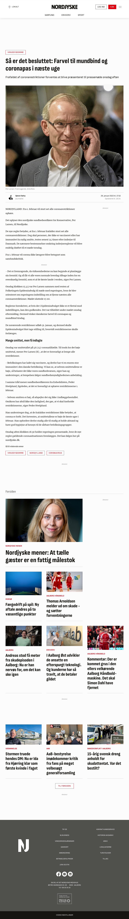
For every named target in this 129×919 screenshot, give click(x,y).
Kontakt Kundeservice (105, 829)
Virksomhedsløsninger (64, 841)
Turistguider (105, 853)
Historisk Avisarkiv (105, 835)
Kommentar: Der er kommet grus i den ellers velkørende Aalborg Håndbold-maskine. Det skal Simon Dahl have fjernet (102, 673)
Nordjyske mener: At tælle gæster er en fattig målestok (40, 556)
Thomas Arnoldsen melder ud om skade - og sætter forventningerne (63, 608)
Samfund (49, 15)
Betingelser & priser (64, 859)
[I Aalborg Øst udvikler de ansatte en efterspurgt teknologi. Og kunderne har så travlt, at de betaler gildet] (64, 636)
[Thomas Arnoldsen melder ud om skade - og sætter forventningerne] (64, 582)
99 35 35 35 (66, 888)
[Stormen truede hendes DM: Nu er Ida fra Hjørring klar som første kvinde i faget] (24, 734)
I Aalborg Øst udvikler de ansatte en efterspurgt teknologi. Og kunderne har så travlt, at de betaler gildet (63, 667)
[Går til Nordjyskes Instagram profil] (64, 874)
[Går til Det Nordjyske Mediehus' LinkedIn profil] (70, 874)
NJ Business (64, 835)
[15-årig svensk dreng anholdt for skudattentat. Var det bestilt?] (105, 734)
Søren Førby (20, 196)
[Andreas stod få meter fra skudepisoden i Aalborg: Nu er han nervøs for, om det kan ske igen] (24, 636)
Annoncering (64, 853)
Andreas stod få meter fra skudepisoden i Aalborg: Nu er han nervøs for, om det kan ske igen (23, 665)
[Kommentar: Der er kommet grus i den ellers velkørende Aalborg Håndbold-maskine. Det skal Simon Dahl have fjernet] (105, 638)
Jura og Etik (64, 865)
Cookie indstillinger (64, 915)
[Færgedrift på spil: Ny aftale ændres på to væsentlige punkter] (24, 583)
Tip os (64, 829)
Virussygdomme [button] (16, 52)
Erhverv (66, 15)
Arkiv (105, 841)
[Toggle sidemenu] (119, 7)
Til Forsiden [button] (64, 786)
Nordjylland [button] (36, 453)
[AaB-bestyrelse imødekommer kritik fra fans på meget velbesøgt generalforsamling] (64, 734)
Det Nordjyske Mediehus (68, 883)
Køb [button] (111, 7)
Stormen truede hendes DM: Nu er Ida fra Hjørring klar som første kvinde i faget (22, 761)
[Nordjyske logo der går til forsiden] (64, 7)
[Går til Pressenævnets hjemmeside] (64, 899)
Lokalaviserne (105, 847)
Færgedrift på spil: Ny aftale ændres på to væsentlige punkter (22, 609)
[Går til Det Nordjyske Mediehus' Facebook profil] (58, 874)
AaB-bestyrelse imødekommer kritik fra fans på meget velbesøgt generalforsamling (62, 763)
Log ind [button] (100, 7)
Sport (81, 15)
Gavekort (64, 847)
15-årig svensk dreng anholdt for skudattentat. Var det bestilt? (104, 761)
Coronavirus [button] (55, 453)
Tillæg (105, 859)
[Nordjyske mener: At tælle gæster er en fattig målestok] (44, 520)
